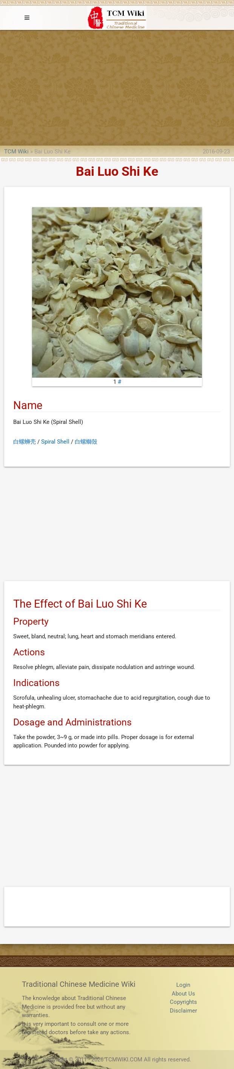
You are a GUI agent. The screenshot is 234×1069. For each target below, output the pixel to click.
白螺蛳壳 (24, 441)
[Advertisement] (117, 87)
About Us (183, 993)
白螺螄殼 (86, 441)
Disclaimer (183, 1010)
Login (183, 984)
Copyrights (183, 1002)
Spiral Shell (55, 441)
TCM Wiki (16, 151)
